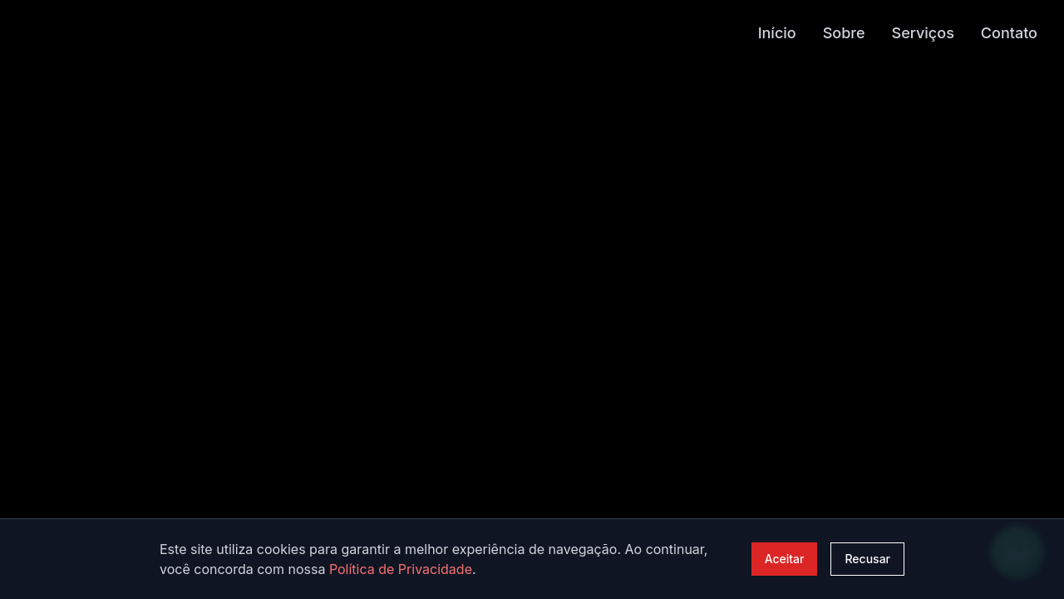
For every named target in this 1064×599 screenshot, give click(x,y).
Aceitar (785, 559)
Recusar (867, 559)
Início (777, 32)
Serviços (923, 32)
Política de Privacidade (400, 569)
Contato (1009, 32)
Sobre (844, 32)
